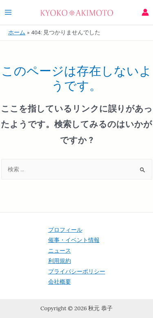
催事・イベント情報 (74, 240)
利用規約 (59, 261)
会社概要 (59, 281)
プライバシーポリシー (76, 271)
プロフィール (65, 229)
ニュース (59, 250)
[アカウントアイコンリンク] (145, 12)
